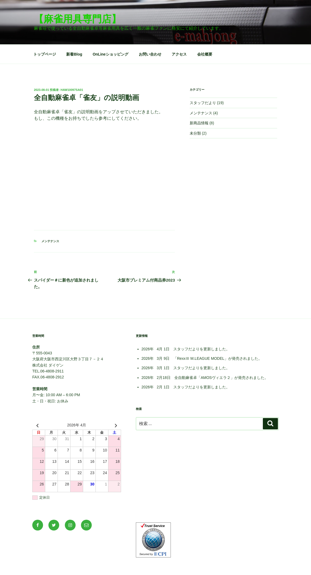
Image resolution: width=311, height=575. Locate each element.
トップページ (44, 54)
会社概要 (204, 54)
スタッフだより (203, 103)
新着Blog (74, 54)
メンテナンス (50, 241)
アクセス (179, 54)
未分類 (195, 133)
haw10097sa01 (72, 89)
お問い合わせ (150, 54)
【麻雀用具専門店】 (77, 19)
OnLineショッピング (110, 54)
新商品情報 (199, 123)
